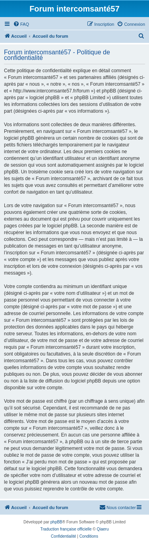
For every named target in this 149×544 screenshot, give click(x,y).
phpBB (56, 522)
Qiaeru (102, 529)
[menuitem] (21, 24)
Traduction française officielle (66, 529)
